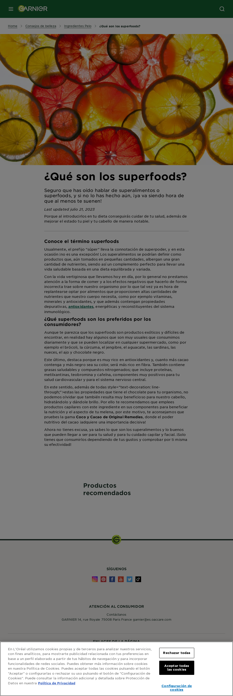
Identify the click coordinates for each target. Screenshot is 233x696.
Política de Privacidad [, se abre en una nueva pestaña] (56, 683)
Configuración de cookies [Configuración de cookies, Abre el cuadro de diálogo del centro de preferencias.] (176, 688)
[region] (116, 669)
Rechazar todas (176, 653)
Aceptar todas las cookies (176, 668)
